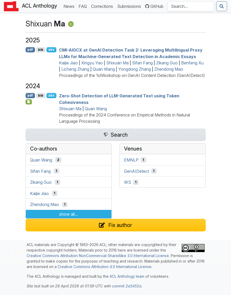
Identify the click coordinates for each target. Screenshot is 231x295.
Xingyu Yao (92, 62)
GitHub (154, 6)
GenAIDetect (136, 171)
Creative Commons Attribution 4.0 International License (104, 266)
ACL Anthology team (127, 276)
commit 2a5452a (126, 286)
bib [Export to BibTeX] (40, 50)
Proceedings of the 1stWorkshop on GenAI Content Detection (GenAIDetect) (132, 75)
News (69, 6)
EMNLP (131, 160)
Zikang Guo (167, 62)
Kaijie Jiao (68, 62)
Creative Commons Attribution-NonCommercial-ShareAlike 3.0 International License (98, 255)
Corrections (103, 6)
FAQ (84, 6)
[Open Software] (29, 101)
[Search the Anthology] (191, 6)
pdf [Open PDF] (30, 50)
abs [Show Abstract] (51, 50)
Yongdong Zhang (134, 69)
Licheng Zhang (75, 69)
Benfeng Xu (192, 62)
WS (127, 182)
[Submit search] (221, 6)
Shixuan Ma (117, 62)
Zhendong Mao (168, 69)
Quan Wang (104, 69)
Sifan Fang (142, 62)
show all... (68, 214)
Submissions (130, 6)
